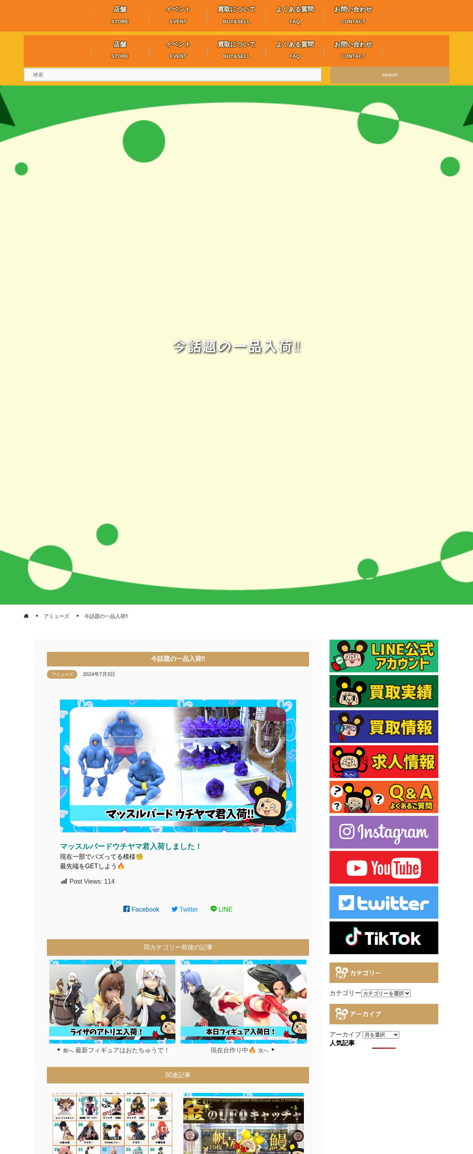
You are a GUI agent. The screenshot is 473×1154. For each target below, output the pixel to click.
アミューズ (62, 674)
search (390, 75)
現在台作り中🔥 (233, 1050)
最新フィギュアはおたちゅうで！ (122, 1050)
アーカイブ (345, 1034)
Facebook (141, 909)
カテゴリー (345, 993)
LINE (221, 909)
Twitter (184, 909)
